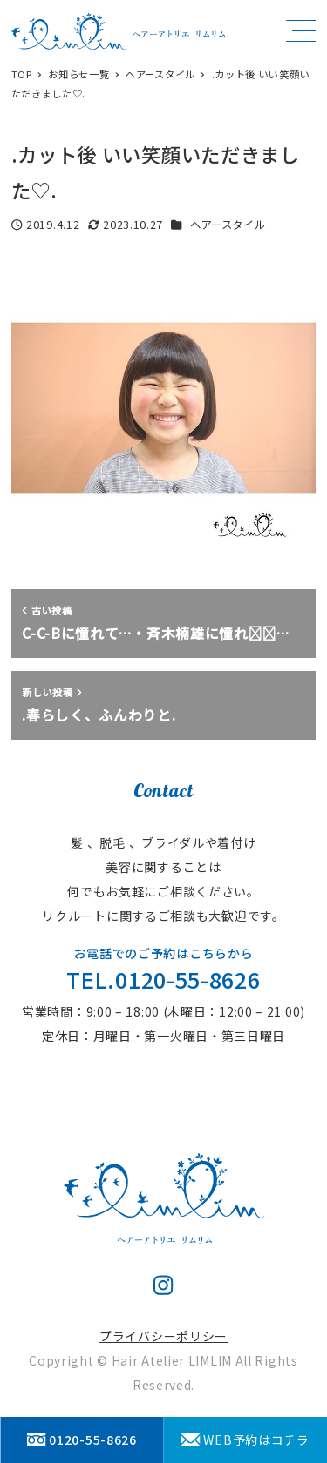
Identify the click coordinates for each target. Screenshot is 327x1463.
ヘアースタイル (228, 224)
